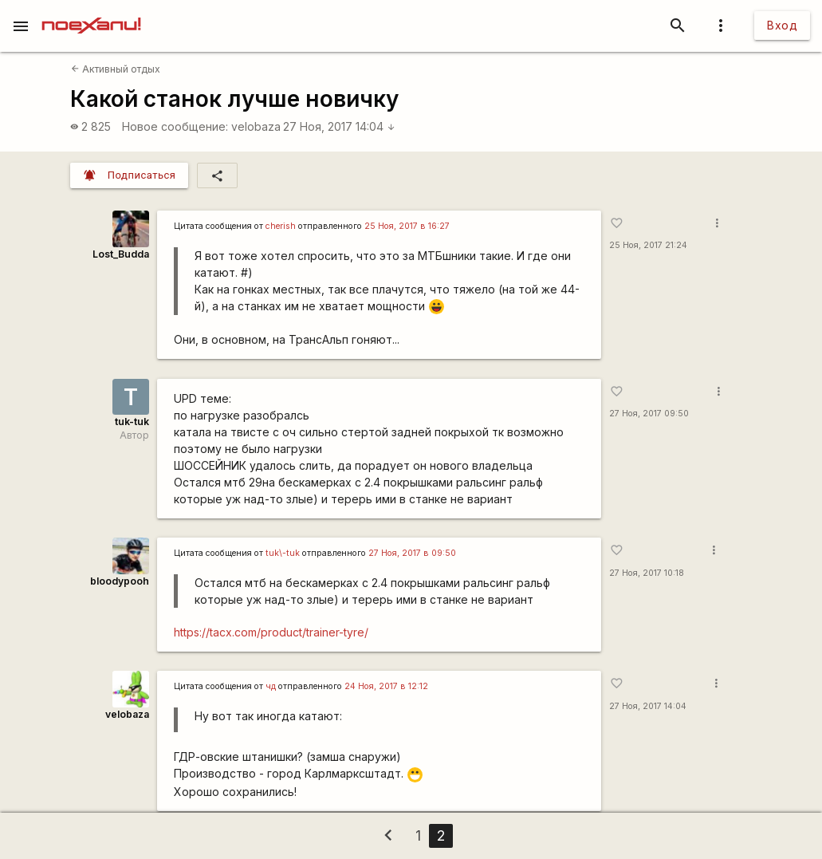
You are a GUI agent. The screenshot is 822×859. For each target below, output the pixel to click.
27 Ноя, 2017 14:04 (339, 126)
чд (270, 686)
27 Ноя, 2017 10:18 (646, 573)
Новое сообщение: (175, 126)
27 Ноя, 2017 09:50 (649, 413)
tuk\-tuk (282, 553)
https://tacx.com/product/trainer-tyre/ (271, 632)
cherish (280, 226)
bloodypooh (119, 581)
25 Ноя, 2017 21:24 (648, 245)
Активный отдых (115, 69)
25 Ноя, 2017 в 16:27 (407, 226)
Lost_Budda (120, 254)
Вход (782, 25)
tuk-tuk (132, 422)
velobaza (256, 126)
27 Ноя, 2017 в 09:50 (412, 553)
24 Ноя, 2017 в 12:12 (386, 686)
